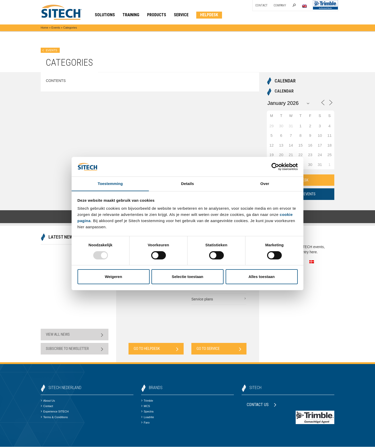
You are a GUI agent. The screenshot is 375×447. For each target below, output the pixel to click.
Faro (145, 422)
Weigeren (113, 277)
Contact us (261, 404)
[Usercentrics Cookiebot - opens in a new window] (275, 166)
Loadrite (147, 417)
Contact (261, 5)
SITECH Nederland (64, 387)
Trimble (147, 400)
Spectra (147, 411)
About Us (48, 400)
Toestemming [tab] (110, 183)
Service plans (218, 299)
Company (280, 5)
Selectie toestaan (187, 277)
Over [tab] (264, 183)
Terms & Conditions (54, 417)
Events (56, 27)
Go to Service (219, 349)
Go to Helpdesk (156, 349)
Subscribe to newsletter (74, 349)
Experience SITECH (55, 411)
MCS (145, 406)
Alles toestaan (262, 277)
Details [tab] (187, 183)
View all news (74, 334)
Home (44, 27)
